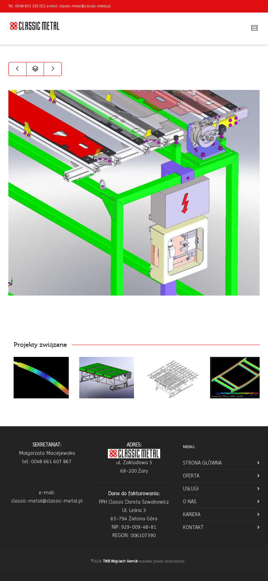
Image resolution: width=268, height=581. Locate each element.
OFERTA (191, 476)
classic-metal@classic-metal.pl (85, 6)
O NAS (189, 501)
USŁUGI (191, 489)
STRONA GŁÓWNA (202, 463)
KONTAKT (193, 527)
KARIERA (191, 514)
